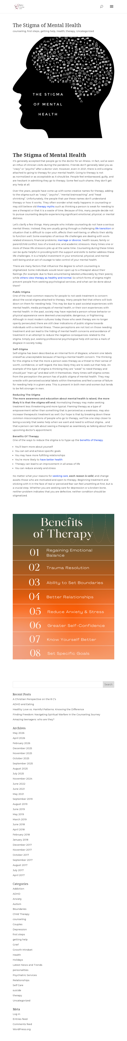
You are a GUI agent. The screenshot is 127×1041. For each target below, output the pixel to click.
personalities (20, 970)
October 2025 (21, 758)
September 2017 (23, 860)
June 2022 (19, 783)
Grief (16, 944)
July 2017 (18, 870)
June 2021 (19, 788)
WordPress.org (22, 1029)
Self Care (18, 985)
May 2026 (18, 733)
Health (61, 31)
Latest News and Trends (27, 964)
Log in (16, 1014)
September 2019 (23, 798)
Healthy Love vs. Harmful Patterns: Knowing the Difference (48, 709)
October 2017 (21, 854)
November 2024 (22, 778)
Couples (17, 924)
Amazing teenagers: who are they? (33, 719)
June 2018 (19, 824)
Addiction (18, 888)
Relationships (21, 980)
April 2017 (19, 875)
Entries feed (20, 1019)
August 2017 (20, 865)
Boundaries (19, 909)
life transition (103, 228)
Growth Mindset (22, 949)
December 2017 (22, 844)
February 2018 (21, 834)
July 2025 (18, 773)
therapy (70, 31)
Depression (20, 929)
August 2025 (20, 768)
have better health (51, 459)
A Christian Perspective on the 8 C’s (34, 699)
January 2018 (20, 839)
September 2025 (23, 763)
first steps (33, 31)
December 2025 (22, 748)
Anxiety (17, 898)
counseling (19, 31)
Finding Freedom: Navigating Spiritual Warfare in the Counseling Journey (56, 714)
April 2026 (19, 738)
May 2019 (18, 814)
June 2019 (19, 809)
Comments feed (22, 1024)
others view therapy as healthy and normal (45, 277)
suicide (17, 990)
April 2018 (19, 829)
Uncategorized (85, 31)
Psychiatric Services (25, 975)
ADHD (16, 893)
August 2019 (20, 804)
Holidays (18, 959)
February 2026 (21, 743)
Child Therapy (21, 914)
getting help (48, 31)
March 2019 (20, 819)
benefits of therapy (91, 440)
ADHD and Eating (23, 704)
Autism (17, 904)
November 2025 (22, 753)
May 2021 (18, 794)
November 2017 (22, 849)
